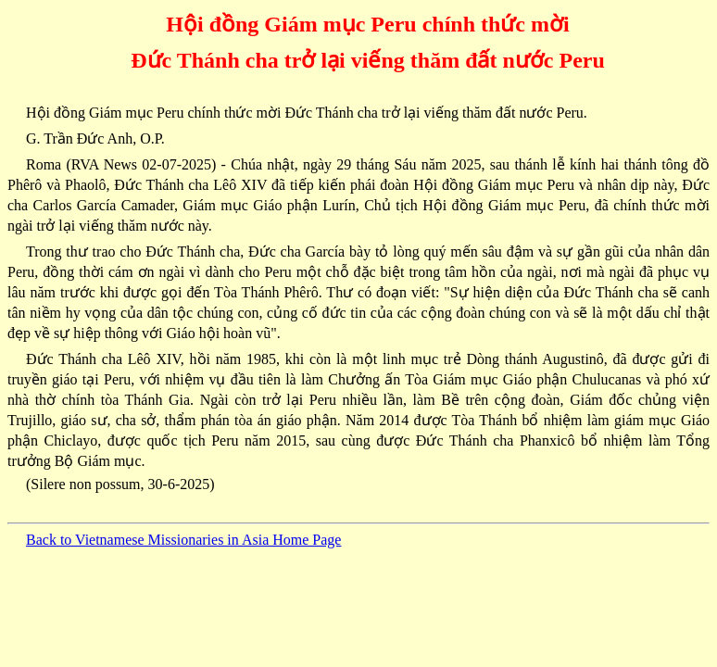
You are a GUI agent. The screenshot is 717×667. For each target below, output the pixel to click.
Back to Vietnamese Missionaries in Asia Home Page (183, 539)
